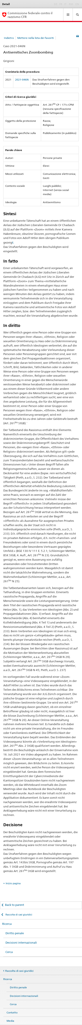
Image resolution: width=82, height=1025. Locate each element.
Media (10, 1020)
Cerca (9, 952)
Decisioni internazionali (21, 942)
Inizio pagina (13, 883)
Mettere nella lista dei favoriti (35, 37)
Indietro (9, 37)
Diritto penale (14, 933)
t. (13, 242)
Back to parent (14, 905)
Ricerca (7, 923)
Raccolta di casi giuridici (18, 914)
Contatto (12, 1012)
